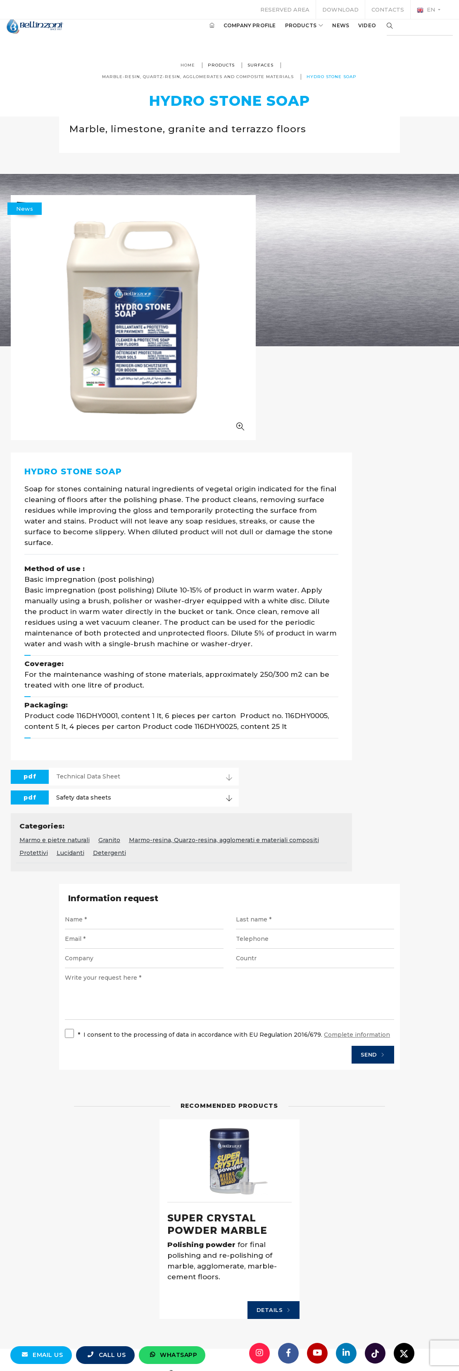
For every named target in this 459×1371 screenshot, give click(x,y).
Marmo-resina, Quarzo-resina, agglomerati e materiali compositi (266, 673)
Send (341, 905)
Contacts (387, 9)
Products (292, 32)
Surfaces (260, 65)
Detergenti (187, 686)
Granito (260, 660)
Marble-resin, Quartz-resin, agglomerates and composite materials (227, 76)
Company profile (237, 32)
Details (253, 1205)
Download (340, 9)
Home (188, 65)
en (427, 10)
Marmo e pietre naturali (206, 660)
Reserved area (284, 9)
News (328, 32)
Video (355, 32)
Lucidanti (420, 673)
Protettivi (383, 673)
